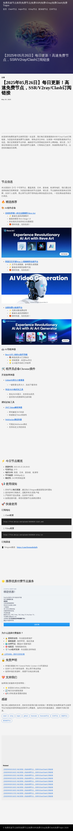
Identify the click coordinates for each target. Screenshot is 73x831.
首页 (5, 9)
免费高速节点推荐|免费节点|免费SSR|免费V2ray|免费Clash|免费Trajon (35, 4)
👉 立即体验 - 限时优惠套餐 (13, 654)
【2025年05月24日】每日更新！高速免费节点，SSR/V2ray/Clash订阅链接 (28, 772)
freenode (34, 716)
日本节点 (53, 9)
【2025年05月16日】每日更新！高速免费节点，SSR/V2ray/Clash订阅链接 (28, 796)
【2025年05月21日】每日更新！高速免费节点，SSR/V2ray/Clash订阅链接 (28, 781)
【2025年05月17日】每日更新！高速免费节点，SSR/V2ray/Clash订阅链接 (28, 793)
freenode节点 (44, 716)
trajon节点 (22, 9)
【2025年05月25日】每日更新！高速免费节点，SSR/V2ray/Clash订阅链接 (28, 769)
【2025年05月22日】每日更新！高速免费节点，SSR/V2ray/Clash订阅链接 (28, 778)
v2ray (11, 716)
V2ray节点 (32, 9)
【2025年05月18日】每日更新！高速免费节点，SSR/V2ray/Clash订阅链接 (28, 790)
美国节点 (64, 716)
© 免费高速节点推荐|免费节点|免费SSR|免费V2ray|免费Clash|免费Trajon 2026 (35, 828)
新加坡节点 (43, 9)
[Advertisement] (36, 27)
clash (5, 716)
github (26, 716)
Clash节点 (12, 9)
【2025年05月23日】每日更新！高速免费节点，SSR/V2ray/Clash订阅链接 (28, 775)
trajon (18, 716)
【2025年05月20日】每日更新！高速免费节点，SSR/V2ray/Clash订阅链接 (28, 784)
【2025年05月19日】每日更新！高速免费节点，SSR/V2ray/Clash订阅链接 (28, 787)
